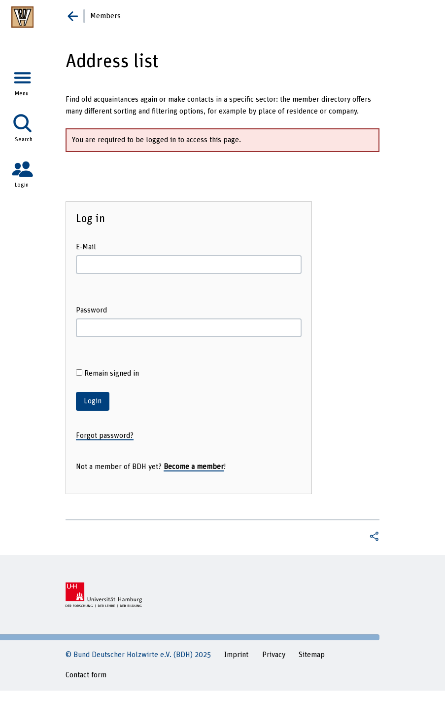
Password (91, 310)
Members (105, 16)
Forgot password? (105, 435)
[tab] (22, 79)
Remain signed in (107, 373)
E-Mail (86, 247)
